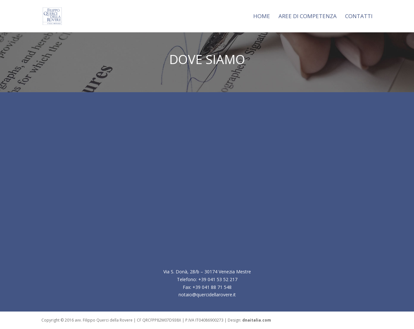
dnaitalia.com (256, 320)
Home (261, 17)
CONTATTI (359, 17)
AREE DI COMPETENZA (307, 17)
